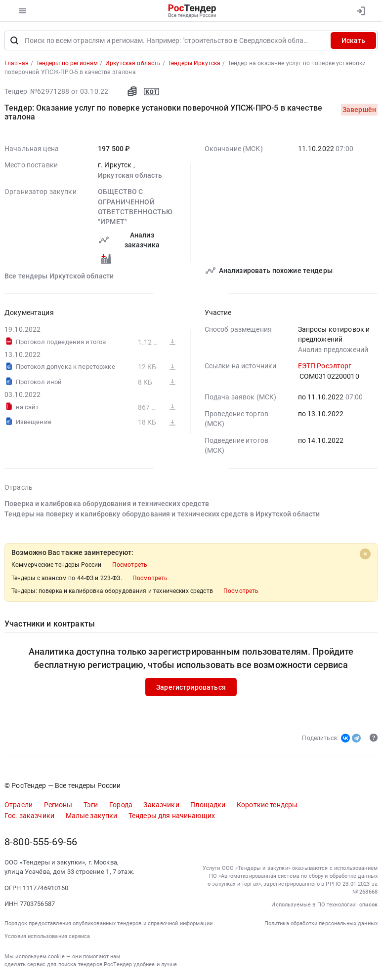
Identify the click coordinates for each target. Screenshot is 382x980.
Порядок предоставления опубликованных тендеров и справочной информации (108, 923)
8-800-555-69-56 (40, 842)
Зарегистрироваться (191, 687)
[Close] (365, 554)
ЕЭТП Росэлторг (325, 366)
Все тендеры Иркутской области (59, 276)
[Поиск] (14, 40)
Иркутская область (130, 175)
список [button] (368, 905)
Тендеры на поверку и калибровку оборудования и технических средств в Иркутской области (162, 514)
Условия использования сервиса (47, 936)
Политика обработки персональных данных (321, 923)
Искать (353, 40)
